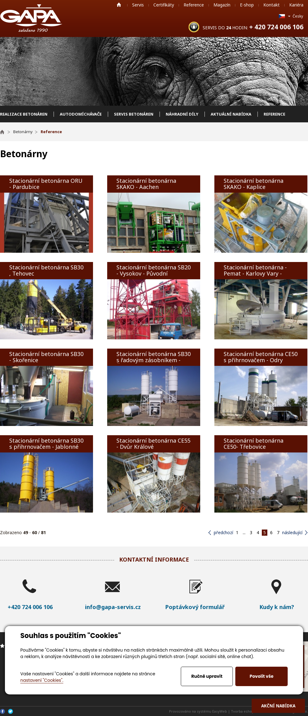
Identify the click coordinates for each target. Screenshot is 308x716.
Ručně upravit (206, 676)
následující (292, 532)
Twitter (10, 711)
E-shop (247, 5)
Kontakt (271, 5)
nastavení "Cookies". (41, 680)
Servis (138, 5)
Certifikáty (163, 5)
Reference (194, 5)
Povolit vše (261, 676)
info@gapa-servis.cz (113, 607)
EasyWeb (219, 711)
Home (119, 4)
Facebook (2, 711)
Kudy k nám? (276, 607)
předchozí (223, 532)
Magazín (221, 5)
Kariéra (296, 5)
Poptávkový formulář (195, 607)
